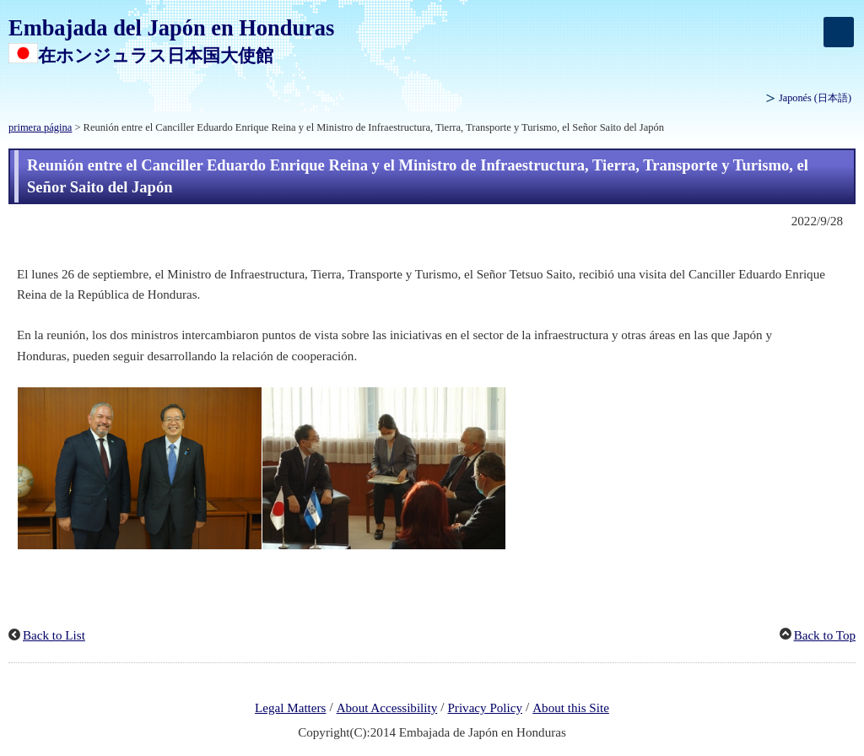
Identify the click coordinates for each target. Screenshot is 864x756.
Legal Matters (290, 708)
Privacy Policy (484, 708)
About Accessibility (387, 708)
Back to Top (825, 635)
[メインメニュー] (839, 32)
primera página (40, 127)
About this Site (570, 708)
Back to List (54, 635)
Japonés (815, 98)
